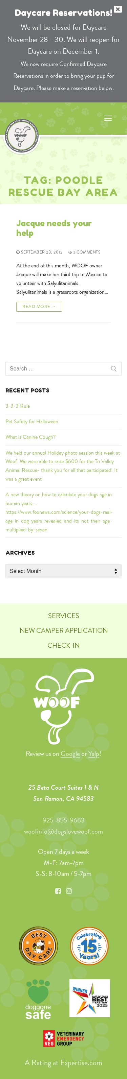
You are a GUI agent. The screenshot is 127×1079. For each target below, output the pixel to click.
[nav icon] (108, 119)
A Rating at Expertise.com (63, 1062)
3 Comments (84, 252)
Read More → (39, 306)
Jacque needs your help (54, 228)
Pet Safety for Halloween (31, 421)
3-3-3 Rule (17, 406)
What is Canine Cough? (30, 437)
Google (70, 754)
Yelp (93, 754)
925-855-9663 (64, 820)
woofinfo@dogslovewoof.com (63, 831)
